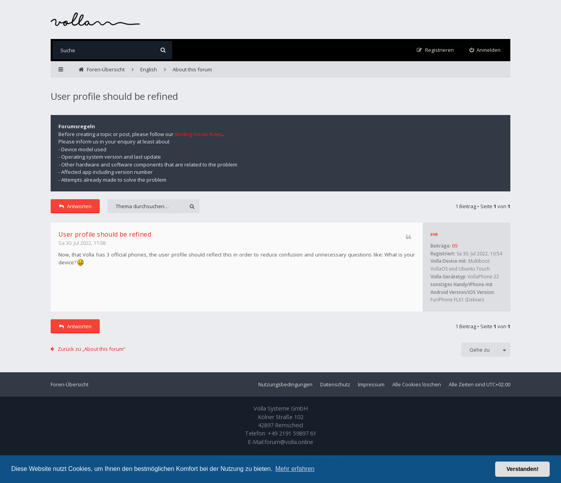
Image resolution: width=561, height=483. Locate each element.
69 (454, 245)
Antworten (75, 206)
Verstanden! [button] (522, 469)
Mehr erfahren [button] (295, 468)
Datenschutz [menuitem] (335, 384)
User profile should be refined (114, 96)
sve (434, 234)
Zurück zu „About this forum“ (91, 348)
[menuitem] (485, 50)
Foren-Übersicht (69, 384)
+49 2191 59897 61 (292, 433)
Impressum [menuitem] (371, 384)
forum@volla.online (289, 442)
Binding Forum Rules (198, 134)
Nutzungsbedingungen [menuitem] (285, 384)
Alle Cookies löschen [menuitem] (416, 384)
